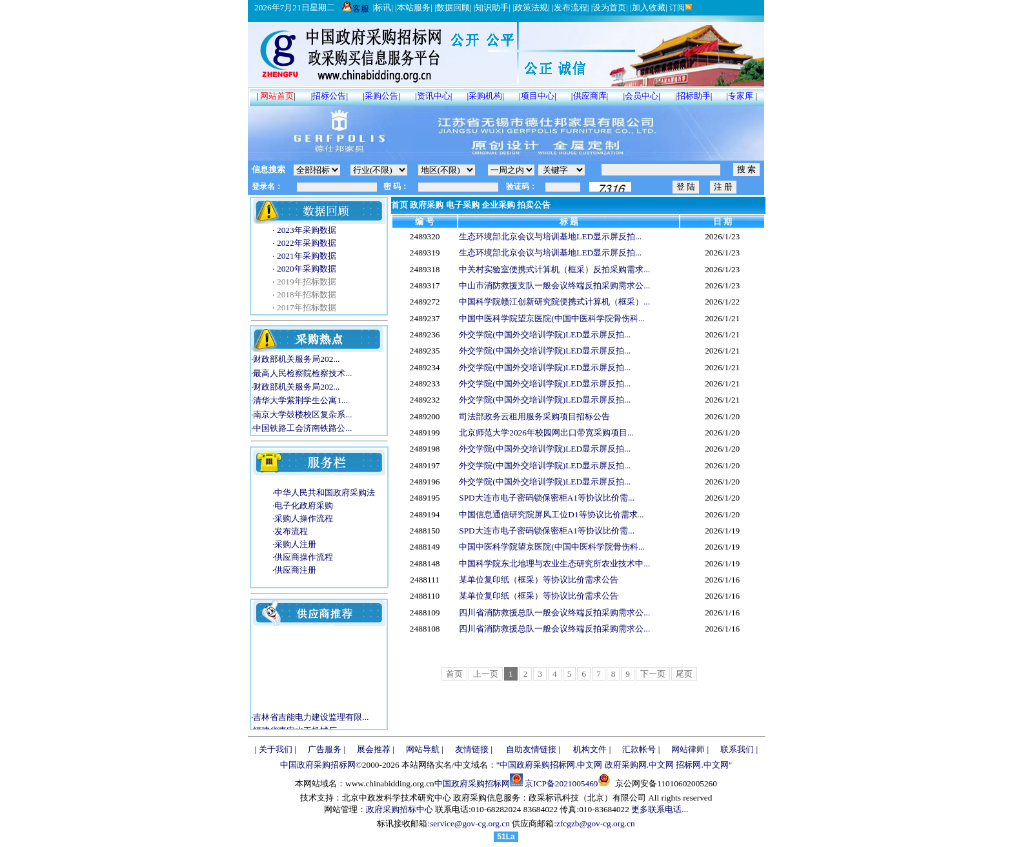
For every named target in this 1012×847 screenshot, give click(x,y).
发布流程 (570, 7)
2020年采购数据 (305, 269)
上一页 (485, 674)
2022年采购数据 (305, 243)
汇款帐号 (639, 749)
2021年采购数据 (305, 256)
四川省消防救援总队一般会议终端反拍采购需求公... (554, 612)
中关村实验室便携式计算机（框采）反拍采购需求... (554, 269)
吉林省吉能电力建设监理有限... (311, 721)
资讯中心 (433, 96)
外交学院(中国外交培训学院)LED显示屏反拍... (545, 334)
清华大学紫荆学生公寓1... (300, 400)
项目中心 (537, 96)
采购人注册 (295, 544)
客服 (355, 9)
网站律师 (688, 749)
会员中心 (641, 96)
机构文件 (590, 749)
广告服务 (324, 749)
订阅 (680, 7)
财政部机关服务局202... (296, 359)
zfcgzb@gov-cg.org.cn (595, 823)
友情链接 (472, 749)
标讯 (382, 7)
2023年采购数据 (305, 230)
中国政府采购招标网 (318, 765)
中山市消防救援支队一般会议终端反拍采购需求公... (554, 285)
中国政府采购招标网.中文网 (551, 765)
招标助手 (694, 96)
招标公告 (329, 96)
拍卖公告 (534, 205)
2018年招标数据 (305, 294)
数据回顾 (453, 7)
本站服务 (413, 7)
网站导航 (423, 749)
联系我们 (737, 749)
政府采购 (426, 205)
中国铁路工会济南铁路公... (302, 428)
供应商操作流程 (303, 557)
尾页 (684, 674)
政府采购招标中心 (399, 809)
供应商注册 (295, 570)
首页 (399, 205)
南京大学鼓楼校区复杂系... (302, 414)
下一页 (652, 674)
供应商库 (590, 96)
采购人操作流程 (303, 518)
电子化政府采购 (303, 505)
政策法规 (531, 7)
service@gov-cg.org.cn (470, 823)
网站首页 (277, 96)
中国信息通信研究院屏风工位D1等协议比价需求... (551, 514)
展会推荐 (373, 749)
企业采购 (498, 205)
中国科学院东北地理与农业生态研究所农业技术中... (554, 563)
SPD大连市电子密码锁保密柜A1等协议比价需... (546, 498)
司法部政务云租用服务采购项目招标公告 (534, 416)
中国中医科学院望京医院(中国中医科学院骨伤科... (551, 318)
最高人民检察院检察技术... (302, 373)
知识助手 (492, 7)
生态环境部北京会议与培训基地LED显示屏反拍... (550, 236)
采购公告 (381, 96)
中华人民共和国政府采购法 (324, 492)
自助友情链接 (531, 749)
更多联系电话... (659, 809)
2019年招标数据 (305, 281)
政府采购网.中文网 (639, 765)
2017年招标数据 (305, 307)
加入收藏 (648, 7)
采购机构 (485, 96)
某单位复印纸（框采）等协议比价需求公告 (538, 579)
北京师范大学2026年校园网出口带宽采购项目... (546, 432)
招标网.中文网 (702, 765)
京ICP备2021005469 (561, 783)
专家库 (740, 96)
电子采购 (463, 205)
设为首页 (609, 7)
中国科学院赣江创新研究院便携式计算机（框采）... (554, 301)
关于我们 (275, 749)
